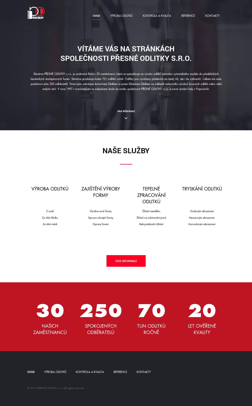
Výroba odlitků (121, 15)
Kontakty (212, 15)
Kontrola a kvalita (157, 15)
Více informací (126, 261)
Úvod (96, 15)
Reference (188, 15)
